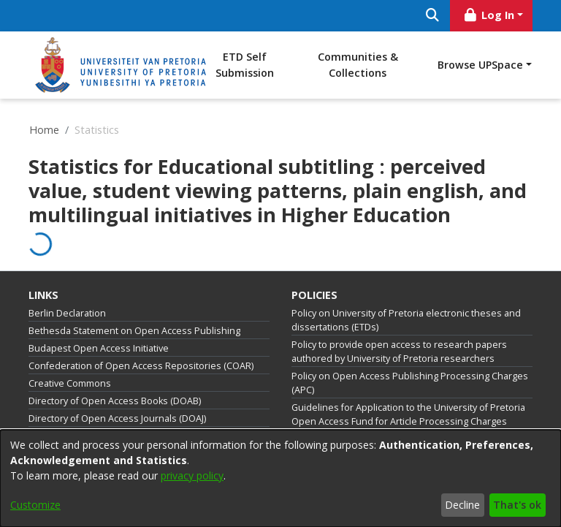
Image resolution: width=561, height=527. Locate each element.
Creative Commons (69, 383)
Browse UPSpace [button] (480, 65)
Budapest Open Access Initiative (98, 348)
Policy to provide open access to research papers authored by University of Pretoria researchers (399, 351)
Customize (35, 505)
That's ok (517, 505)
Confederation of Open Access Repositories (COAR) (140, 366)
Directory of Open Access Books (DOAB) (114, 401)
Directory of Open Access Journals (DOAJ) (117, 418)
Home (44, 130)
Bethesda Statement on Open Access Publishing (134, 331)
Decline (462, 505)
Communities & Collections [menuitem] (358, 65)
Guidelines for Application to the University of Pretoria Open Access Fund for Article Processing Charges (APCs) (408, 421)
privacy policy (192, 475)
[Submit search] (432, 15)
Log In (488, 15)
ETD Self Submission (244, 65)
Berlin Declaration (67, 313)
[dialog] (280, 478)
